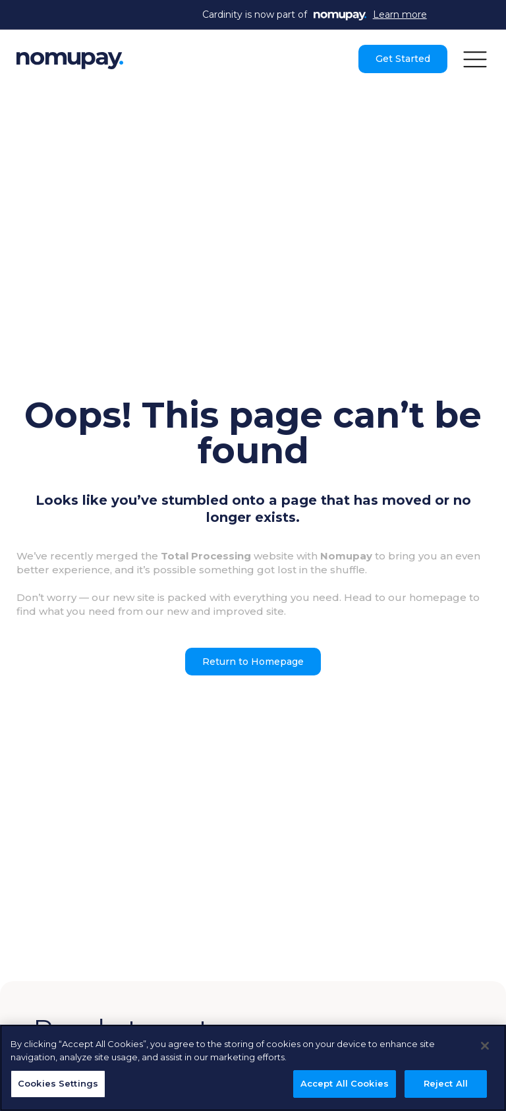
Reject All (446, 1083)
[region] (253, 1068)
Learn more (400, 14)
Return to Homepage (253, 662)
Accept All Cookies (344, 1083)
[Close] (484, 1045)
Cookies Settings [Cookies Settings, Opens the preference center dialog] (58, 1083)
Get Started (403, 59)
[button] (475, 58)
